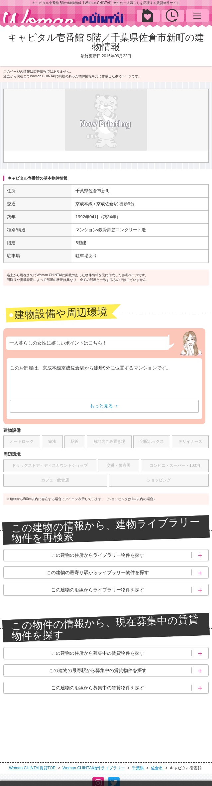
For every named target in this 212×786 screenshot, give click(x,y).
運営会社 (39, 771)
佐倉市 (157, 727)
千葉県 (138, 727)
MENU (197, 15)
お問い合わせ (125, 771)
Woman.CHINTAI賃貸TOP (32, 727)
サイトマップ (165, 771)
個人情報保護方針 (80, 771)
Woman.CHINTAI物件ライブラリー (94, 727)
